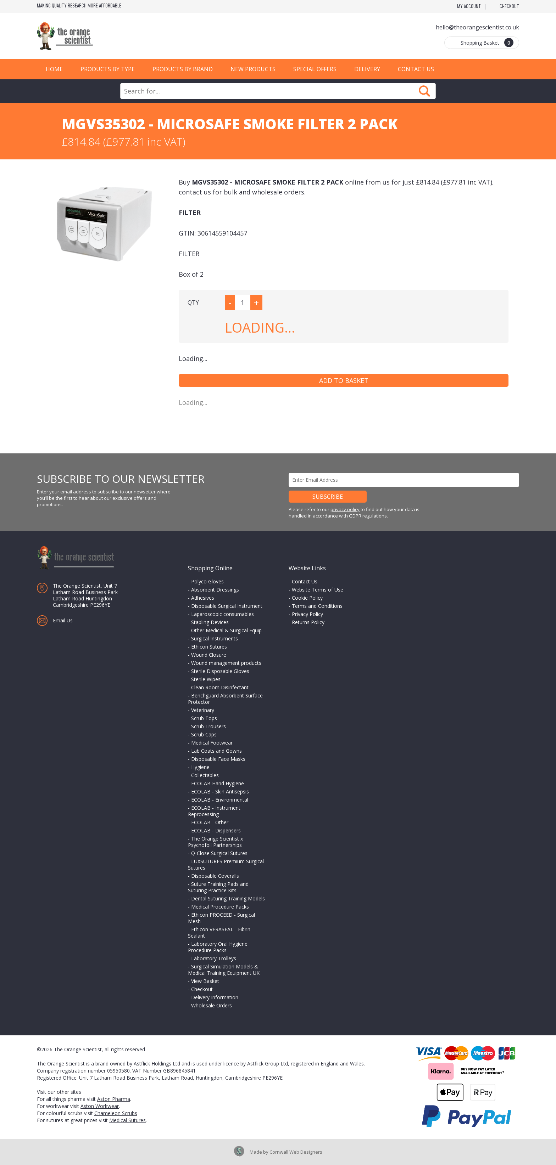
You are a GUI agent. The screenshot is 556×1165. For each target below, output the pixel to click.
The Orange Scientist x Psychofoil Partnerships (215, 841)
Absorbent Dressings (215, 589)
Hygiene (200, 767)
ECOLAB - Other (209, 822)
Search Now (424, 91)
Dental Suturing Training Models (228, 898)
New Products (253, 69)
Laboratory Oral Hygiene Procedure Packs (218, 947)
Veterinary (202, 710)
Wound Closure (208, 654)
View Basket (205, 981)
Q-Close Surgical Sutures (219, 853)
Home (54, 69)
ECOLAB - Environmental (219, 799)
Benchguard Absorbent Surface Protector (225, 698)
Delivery (367, 69)
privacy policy (345, 509)
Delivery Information (214, 997)
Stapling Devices (210, 622)
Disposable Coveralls (215, 875)
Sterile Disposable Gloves (220, 671)
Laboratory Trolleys (213, 958)
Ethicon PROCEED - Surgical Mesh (221, 917)
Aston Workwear (99, 1106)
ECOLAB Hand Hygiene (217, 783)
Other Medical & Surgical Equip (226, 630)
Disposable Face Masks (218, 759)
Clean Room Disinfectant (220, 687)
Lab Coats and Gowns (216, 750)
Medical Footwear (212, 742)
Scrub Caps (204, 734)
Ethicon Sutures (209, 646)
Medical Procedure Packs (220, 906)
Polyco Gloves (207, 581)
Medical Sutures (127, 1120)
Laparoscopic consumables (222, 614)
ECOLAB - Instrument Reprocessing (214, 811)
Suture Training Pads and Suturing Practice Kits (218, 887)
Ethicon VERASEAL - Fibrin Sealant (219, 932)
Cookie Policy (307, 597)
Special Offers (315, 69)
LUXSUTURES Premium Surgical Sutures (226, 864)
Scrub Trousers (208, 726)
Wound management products (226, 663)
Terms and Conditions (317, 606)
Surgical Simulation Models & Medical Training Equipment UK (224, 969)
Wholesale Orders (211, 1005)
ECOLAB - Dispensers (216, 830)
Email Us (63, 620)
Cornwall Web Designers (295, 1152)
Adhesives (202, 597)
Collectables (205, 775)
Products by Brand (182, 69)
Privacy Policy (307, 614)
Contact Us (416, 69)
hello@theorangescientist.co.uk (477, 27)
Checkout (509, 6)
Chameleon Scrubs (115, 1113)
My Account (469, 6)
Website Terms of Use (317, 589)
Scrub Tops (204, 718)
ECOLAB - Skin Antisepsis (220, 791)
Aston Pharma (113, 1099)
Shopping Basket (487, 42)
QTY (193, 302)
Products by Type (107, 69)
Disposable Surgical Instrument (226, 606)
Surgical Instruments (214, 638)
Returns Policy (308, 622)
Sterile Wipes (206, 679)
